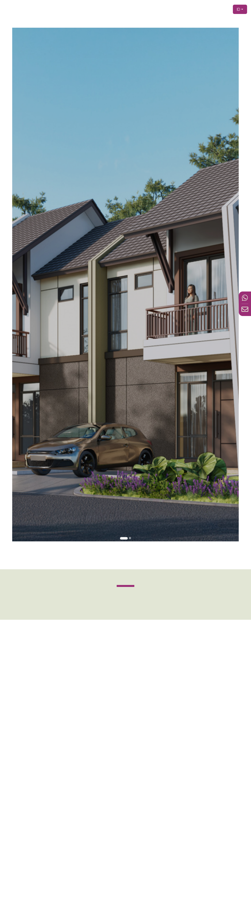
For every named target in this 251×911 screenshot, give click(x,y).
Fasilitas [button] (195, 9)
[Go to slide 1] (124, 463)
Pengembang (144, 9)
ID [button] (238, 9)
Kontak (223, 9)
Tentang (163, 9)
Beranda (125, 9)
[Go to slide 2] (128, 463)
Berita (211, 9)
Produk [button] (178, 9)
